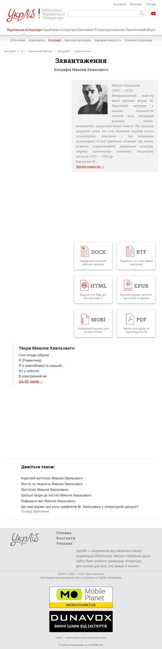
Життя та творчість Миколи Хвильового (52, 484)
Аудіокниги (36, 40)
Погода (151, 4)
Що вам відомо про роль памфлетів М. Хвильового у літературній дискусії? (80, 507)
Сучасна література (138, 40)
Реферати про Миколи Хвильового (48, 501)
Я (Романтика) (30, 360)
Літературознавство (109, 30)
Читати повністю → (90, 166)
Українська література (24, 31)
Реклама (136, 4)
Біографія (64, 51)
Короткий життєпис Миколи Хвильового (52, 478)
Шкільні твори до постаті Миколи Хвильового (56, 495)
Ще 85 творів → (31, 381)
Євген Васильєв (94, 574)
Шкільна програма (78, 40)
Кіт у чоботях (29, 371)
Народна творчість (107, 40)
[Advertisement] (36, 143)
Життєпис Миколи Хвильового (44, 489)
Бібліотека (17, 40)
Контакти (119, 4)
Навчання (85, 30)
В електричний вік (33, 376)
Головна (64, 533)
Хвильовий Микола (40, 51)
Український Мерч (140, 30)
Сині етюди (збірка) (34, 355)
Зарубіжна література (60, 30)
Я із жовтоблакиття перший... (41, 365)
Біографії (55, 40)
